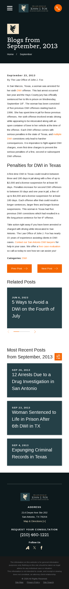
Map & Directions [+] (35, 521)
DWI (19, 90)
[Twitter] (34, 547)
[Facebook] (41, 547)
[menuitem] (19, 582)
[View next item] (35, 331)
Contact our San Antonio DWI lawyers (35, 242)
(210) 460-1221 (34, 534)
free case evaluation (49, 246)
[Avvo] (27, 547)
